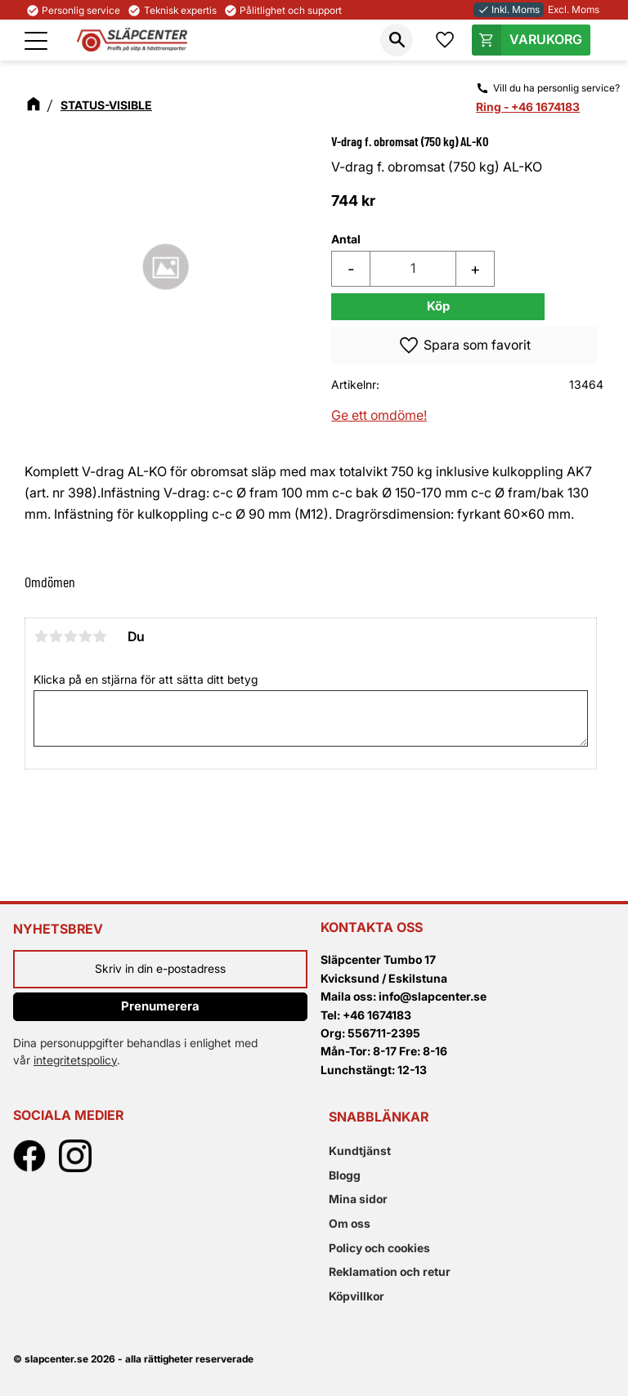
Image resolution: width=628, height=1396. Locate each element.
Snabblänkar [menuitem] (378, 1116)
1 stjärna (41, 636)
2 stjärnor (55, 636)
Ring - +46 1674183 (528, 107)
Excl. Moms (573, 9)
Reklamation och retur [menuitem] (390, 1271)
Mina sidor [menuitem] (358, 1199)
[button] (36, 40)
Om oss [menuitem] (349, 1223)
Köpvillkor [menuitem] (356, 1296)
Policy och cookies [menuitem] (379, 1248)
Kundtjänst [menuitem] (360, 1150)
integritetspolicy (75, 1060)
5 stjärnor (99, 636)
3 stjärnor (70, 636)
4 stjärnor (85, 636)
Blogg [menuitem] (345, 1175)
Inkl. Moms (509, 9)
